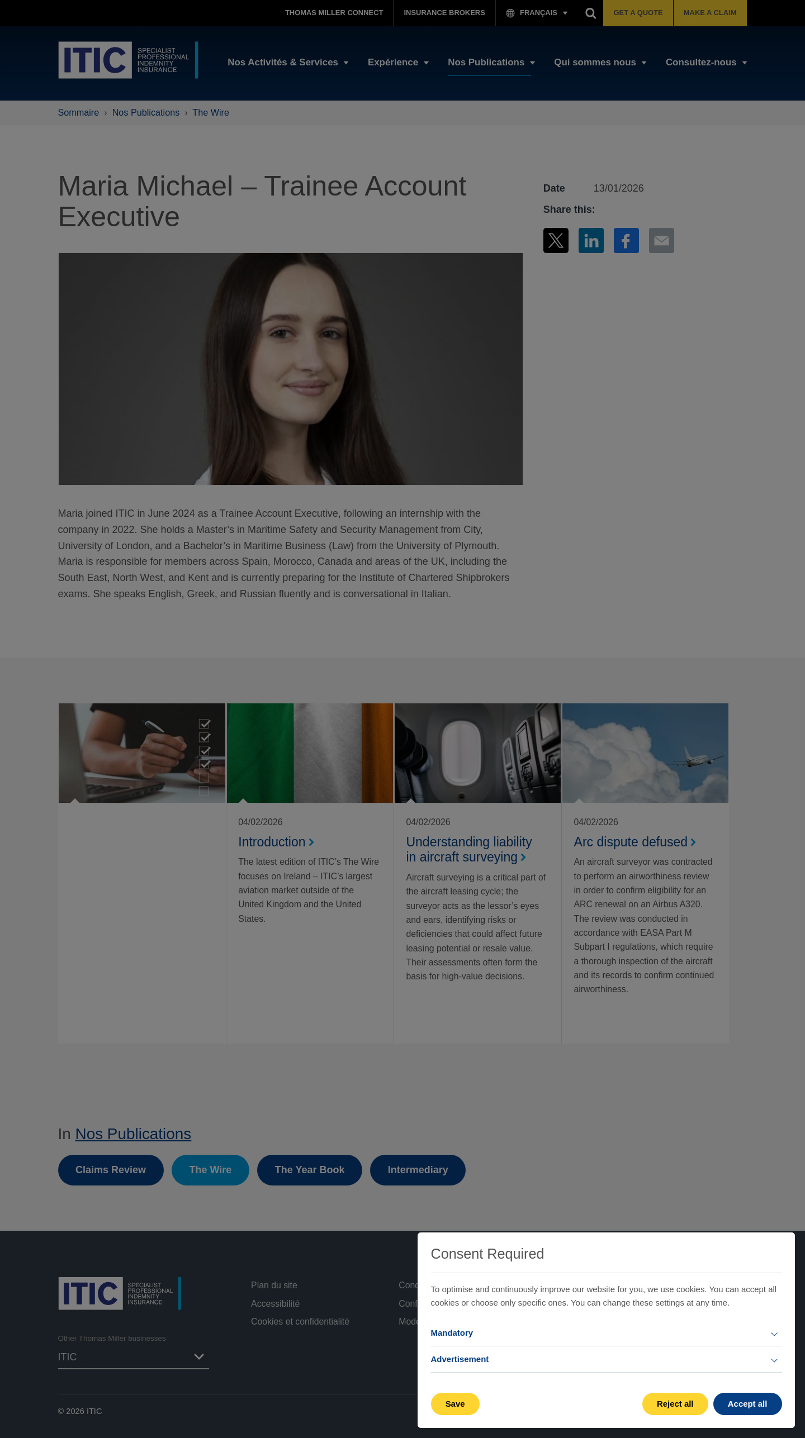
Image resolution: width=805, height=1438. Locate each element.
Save (455, 1403)
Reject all (675, 1403)
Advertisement (460, 1359)
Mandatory (452, 1332)
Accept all (748, 1403)
